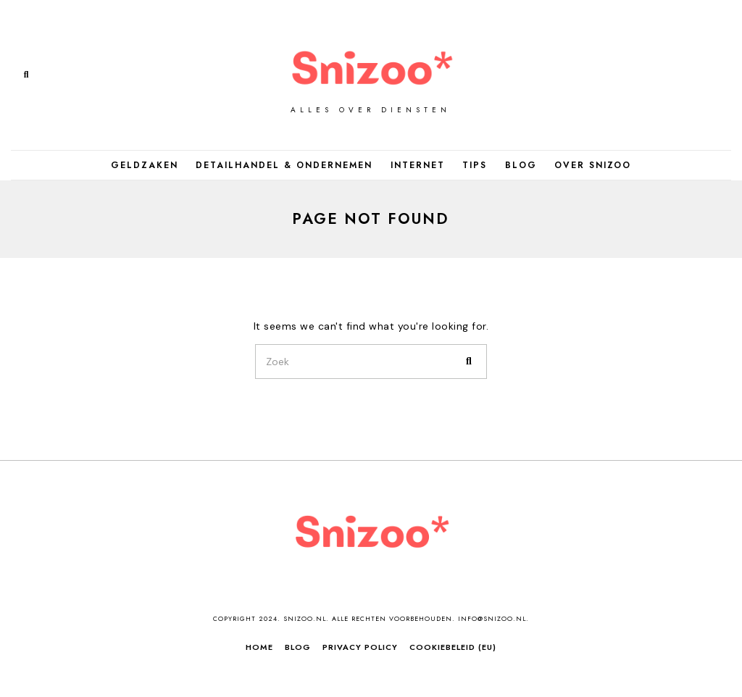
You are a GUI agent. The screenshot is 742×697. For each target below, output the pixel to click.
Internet (418, 165)
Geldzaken (144, 165)
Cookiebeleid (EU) (452, 647)
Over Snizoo (592, 165)
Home (259, 647)
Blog (521, 165)
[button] (469, 361)
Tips (474, 165)
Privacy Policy (360, 647)
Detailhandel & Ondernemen (284, 165)
